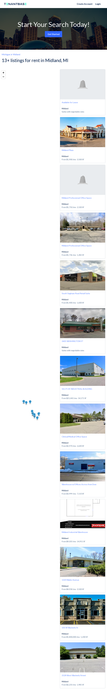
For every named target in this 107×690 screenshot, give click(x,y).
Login (98, 4)
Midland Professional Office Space (77, 198)
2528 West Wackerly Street (74, 675)
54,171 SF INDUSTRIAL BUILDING (77, 389)
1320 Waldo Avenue (70, 580)
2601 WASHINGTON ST (72, 341)
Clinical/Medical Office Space (74, 436)
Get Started (53, 34)
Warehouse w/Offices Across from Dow (79, 484)
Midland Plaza (67, 150)
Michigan (6, 54)
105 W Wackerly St (70, 627)
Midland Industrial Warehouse (75, 532)
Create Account (85, 4)
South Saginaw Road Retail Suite (76, 293)
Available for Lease (70, 102)
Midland (16, 54)
